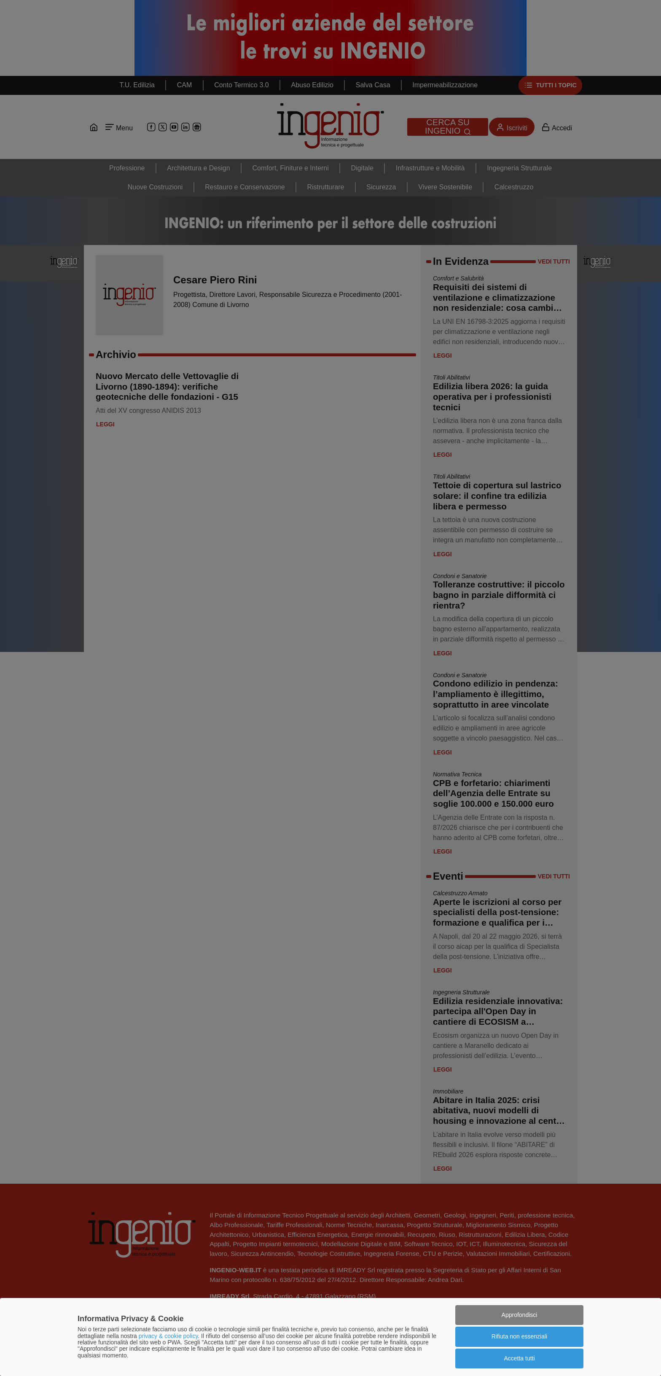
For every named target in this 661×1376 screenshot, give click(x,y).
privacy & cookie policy (168, 1336)
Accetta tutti (519, 1358)
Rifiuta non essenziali (519, 1336)
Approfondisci (519, 1314)
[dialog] (330, 1337)
